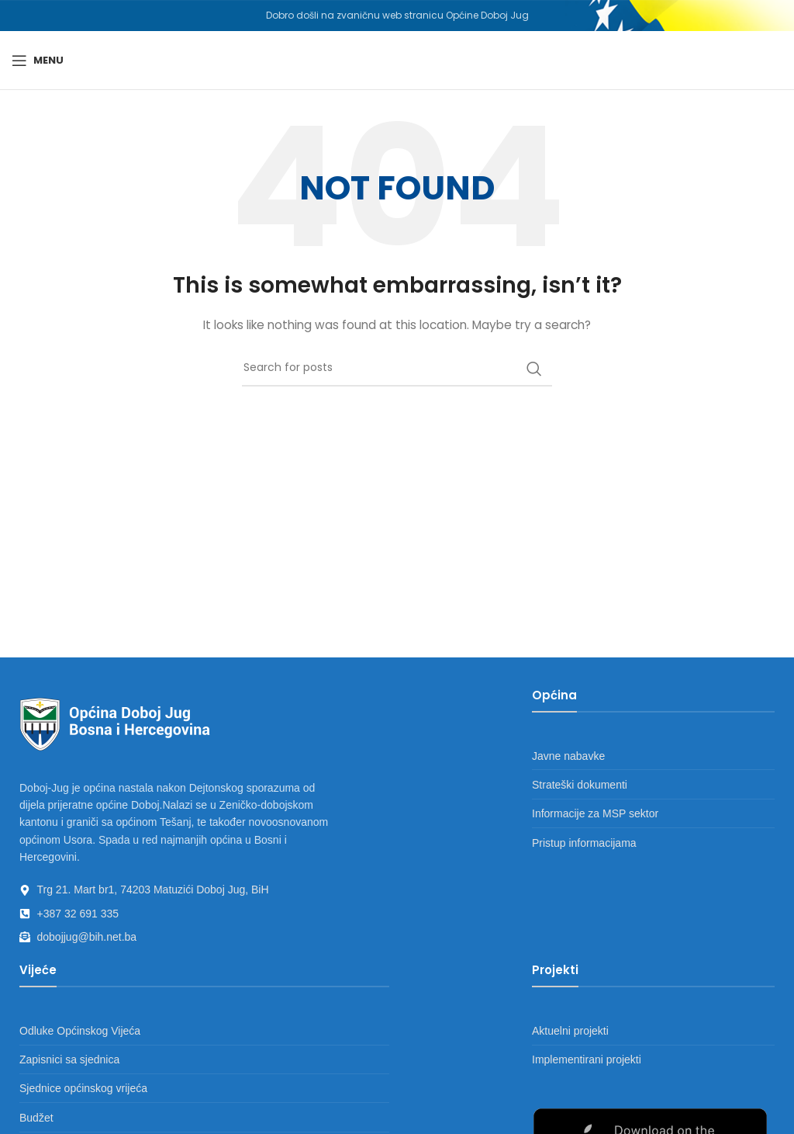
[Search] (397, 369)
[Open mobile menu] (37, 60)
